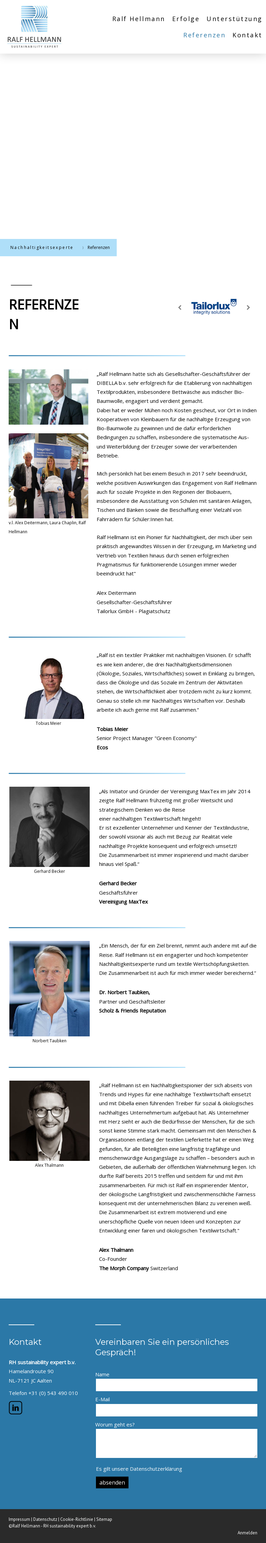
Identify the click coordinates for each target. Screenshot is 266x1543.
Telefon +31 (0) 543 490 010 (43, 1392)
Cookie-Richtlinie (76, 1519)
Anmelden (247, 1533)
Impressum (19, 1519)
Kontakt (247, 35)
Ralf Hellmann (138, 19)
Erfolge (186, 19)
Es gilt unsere (139, 1468)
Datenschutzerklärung (156, 1468)
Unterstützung (234, 19)
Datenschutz (45, 1519)
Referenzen (204, 35)
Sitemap (104, 1519)
